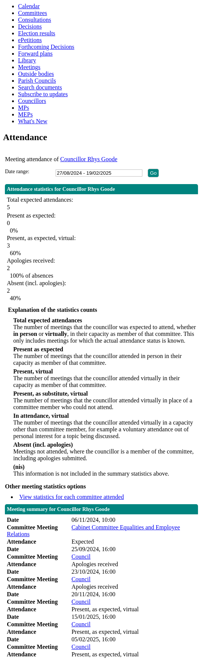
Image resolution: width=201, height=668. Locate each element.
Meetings (29, 67)
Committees (32, 13)
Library (27, 60)
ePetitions (30, 40)
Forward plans (35, 53)
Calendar (29, 6)
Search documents (40, 87)
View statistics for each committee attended (71, 497)
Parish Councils (37, 80)
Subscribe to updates (43, 94)
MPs (23, 107)
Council (81, 556)
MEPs (25, 114)
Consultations (34, 20)
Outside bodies (36, 74)
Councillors (32, 101)
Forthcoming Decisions (46, 47)
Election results (36, 33)
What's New (32, 121)
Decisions (30, 26)
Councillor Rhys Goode (88, 159)
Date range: (17, 171)
